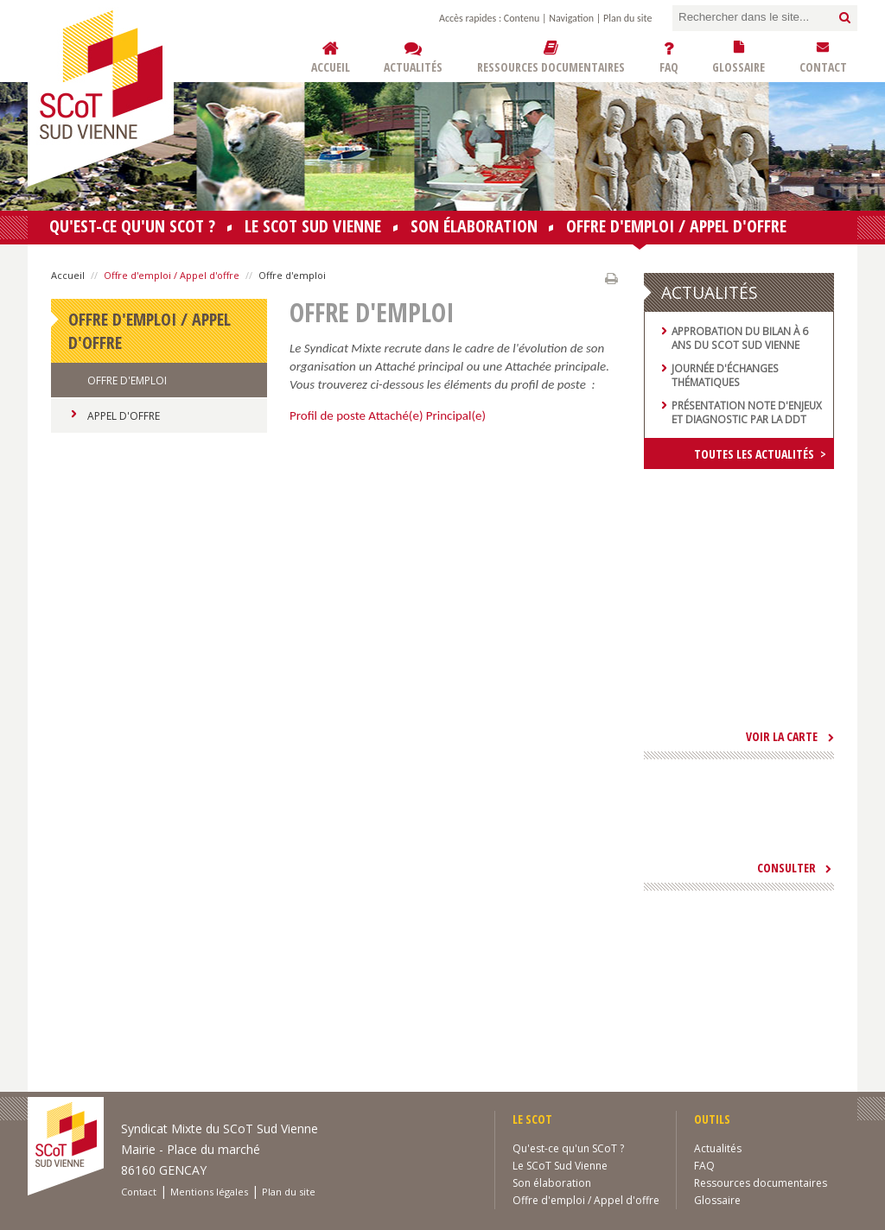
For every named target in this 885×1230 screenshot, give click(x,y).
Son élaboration (474, 226)
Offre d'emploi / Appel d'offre (676, 229)
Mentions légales (209, 1191)
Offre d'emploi (127, 380)
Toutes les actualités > (760, 454)
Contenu (521, 18)
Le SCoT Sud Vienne (313, 226)
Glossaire (717, 1200)
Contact (138, 1191)
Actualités (718, 1148)
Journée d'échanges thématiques (725, 375)
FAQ (704, 1165)
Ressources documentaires (760, 1183)
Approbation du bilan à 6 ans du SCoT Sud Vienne (740, 338)
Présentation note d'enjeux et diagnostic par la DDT (747, 412)
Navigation (571, 18)
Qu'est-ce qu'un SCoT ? (132, 226)
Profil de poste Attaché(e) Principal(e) (388, 415)
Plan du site (627, 18)
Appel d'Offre (123, 416)
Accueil (68, 275)
